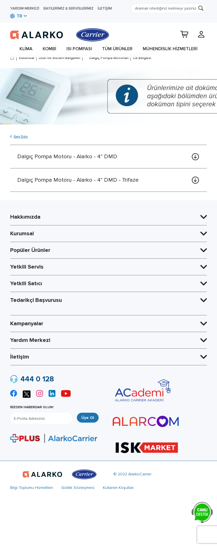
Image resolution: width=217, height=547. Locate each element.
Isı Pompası (79, 49)
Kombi (49, 49)
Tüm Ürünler (117, 49)
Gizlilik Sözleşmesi (77, 487)
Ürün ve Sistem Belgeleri (59, 58)
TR (16, 16)
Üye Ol (87, 417)
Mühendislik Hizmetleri (170, 49)
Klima (25, 49)
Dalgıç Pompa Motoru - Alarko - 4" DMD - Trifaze (77, 180)
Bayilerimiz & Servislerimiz (69, 8)
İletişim (105, 8)
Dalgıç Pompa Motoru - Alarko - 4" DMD (67, 156)
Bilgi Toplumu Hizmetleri (31, 487)
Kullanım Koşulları (118, 487)
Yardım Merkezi (24, 8)
